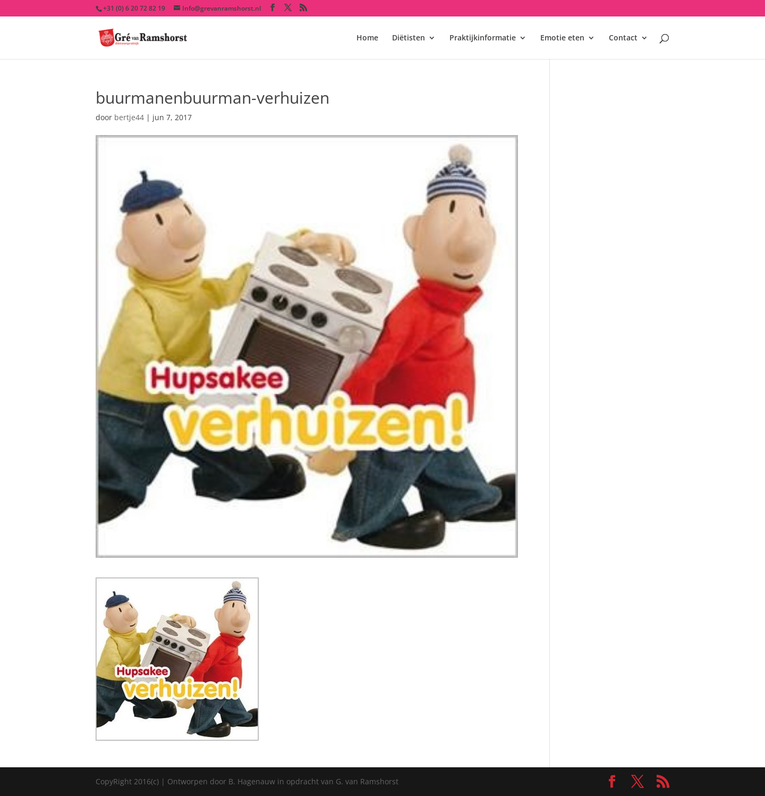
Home (367, 38)
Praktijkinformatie (482, 38)
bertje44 (129, 117)
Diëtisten (408, 38)
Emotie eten (562, 38)
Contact (623, 38)
